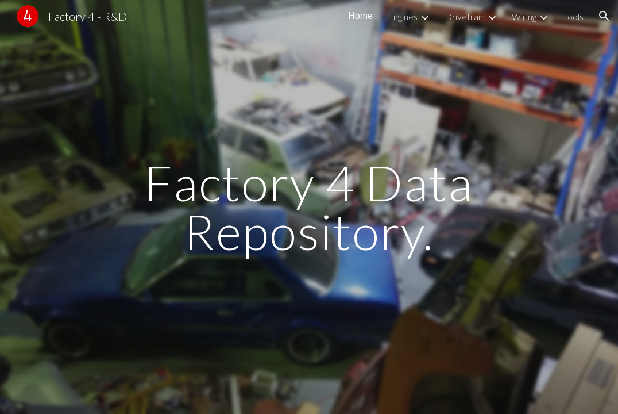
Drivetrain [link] (465, 16)
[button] (604, 16)
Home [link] (360, 16)
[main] (309, 207)
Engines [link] (403, 16)
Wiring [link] (524, 16)
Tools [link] (573, 16)
